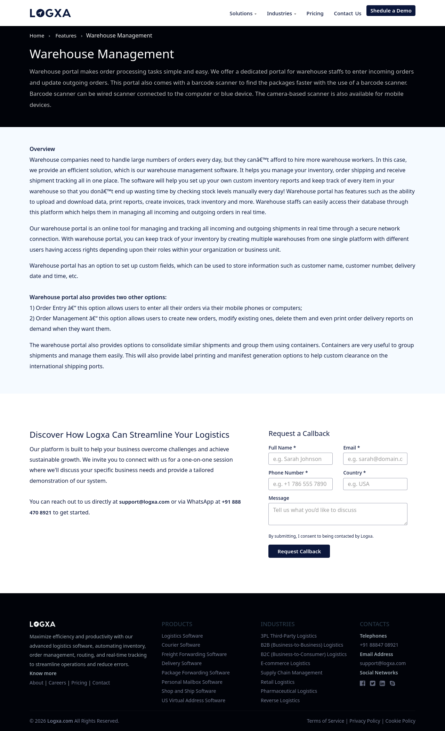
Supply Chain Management (291, 672)
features (68, 35)
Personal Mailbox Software (192, 682)
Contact (101, 682)
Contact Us (346, 13)
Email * (351, 447)
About (36, 682)
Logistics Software (182, 635)
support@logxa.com (146, 501)
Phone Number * (288, 472)
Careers (57, 682)
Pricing (311, 13)
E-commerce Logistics (285, 663)
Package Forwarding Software (196, 672)
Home (38, 35)
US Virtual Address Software (193, 700)
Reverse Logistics (280, 700)
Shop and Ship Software (189, 691)
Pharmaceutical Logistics (289, 691)
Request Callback (299, 551)
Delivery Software (182, 663)
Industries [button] (275, 13)
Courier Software (181, 644)
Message (278, 498)
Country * (354, 472)
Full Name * (282, 447)
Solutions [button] (234, 13)
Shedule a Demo (391, 12)
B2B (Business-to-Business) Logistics (302, 644)
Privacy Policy (364, 720)
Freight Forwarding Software (194, 654)
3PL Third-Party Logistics (289, 635)
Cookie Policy (400, 720)
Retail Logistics (277, 682)
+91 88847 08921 (379, 644)
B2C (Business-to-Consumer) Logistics (304, 654)
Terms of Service (326, 720)
